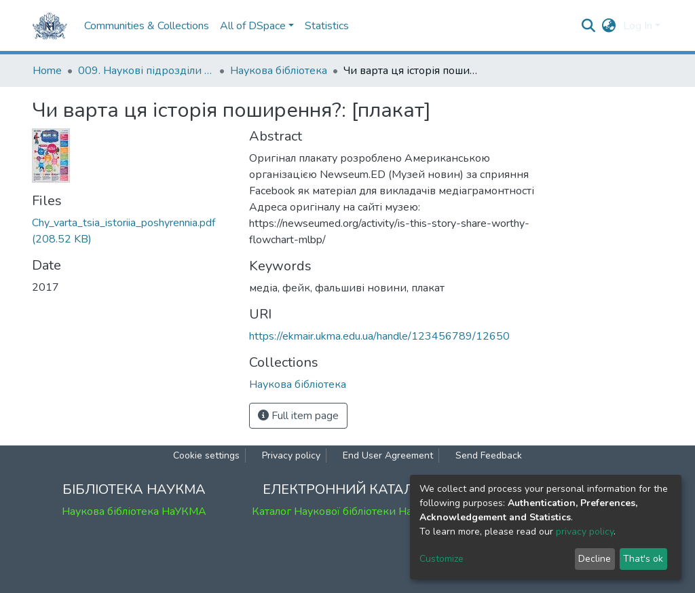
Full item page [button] (298, 415)
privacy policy (585, 531)
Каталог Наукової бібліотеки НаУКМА (347, 511)
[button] (609, 26)
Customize (441, 558)
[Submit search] (589, 26)
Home (47, 70)
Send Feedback (488, 455)
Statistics (327, 25)
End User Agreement (388, 455)
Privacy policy (291, 455)
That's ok (643, 558)
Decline (594, 558)
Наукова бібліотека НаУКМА (134, 511)
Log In (637, 25)
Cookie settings (206, 455)
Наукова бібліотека (278, 70)
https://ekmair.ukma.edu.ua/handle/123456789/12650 (379, 336)
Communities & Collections (146, 25)
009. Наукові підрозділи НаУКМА (146, 70)
